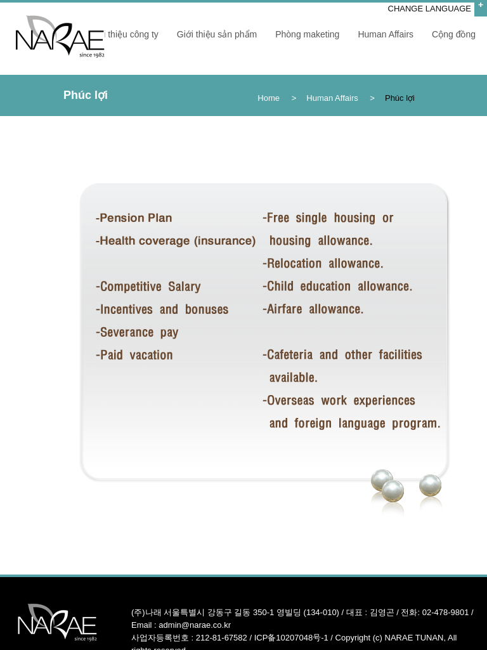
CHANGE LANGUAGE (429, 8)
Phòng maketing (307, 34)
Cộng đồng (454, 34)
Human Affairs (385, 34)
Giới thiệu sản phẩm (217, 34)
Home (268, 98)
